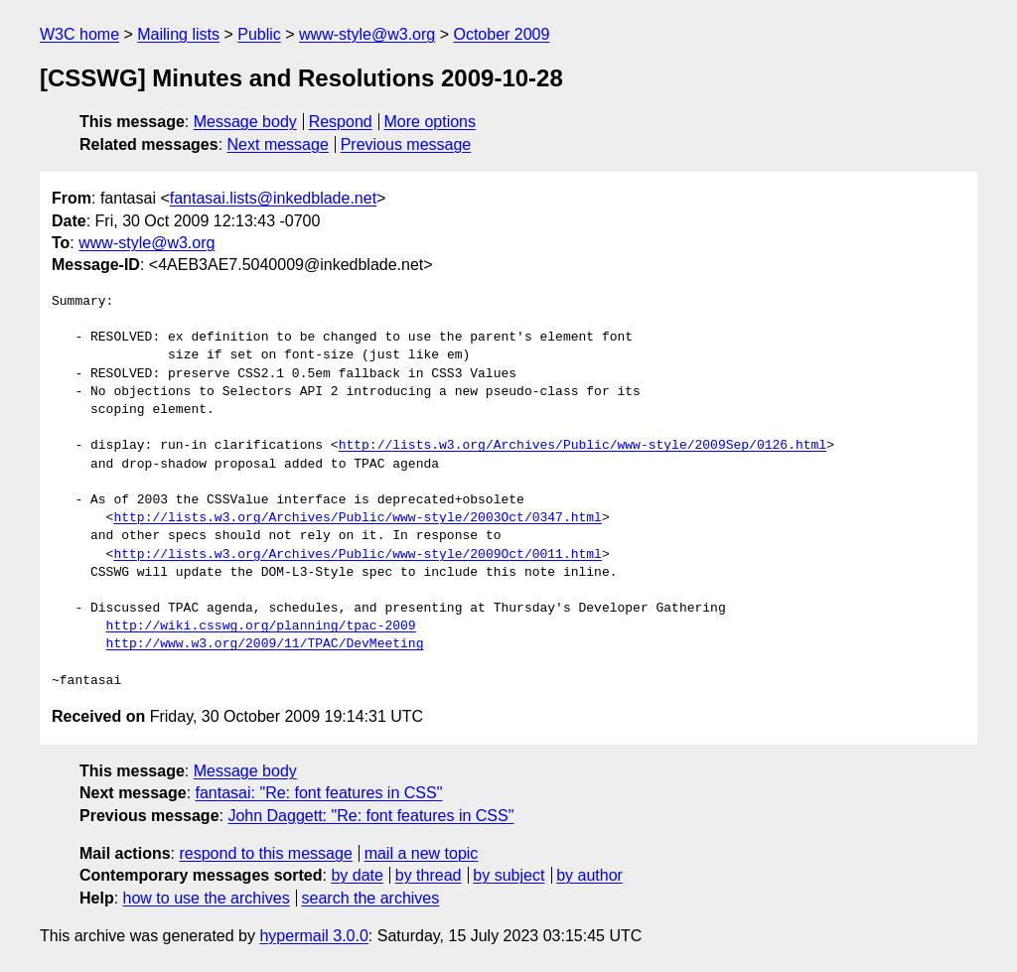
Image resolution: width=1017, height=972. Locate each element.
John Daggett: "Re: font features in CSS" (370, 815)
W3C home (79, 34)
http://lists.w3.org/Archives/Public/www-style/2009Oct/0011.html (357, 555)
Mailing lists (178, 34)
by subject (508, 875)
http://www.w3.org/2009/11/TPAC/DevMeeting (265, 644)
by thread (428, 875)
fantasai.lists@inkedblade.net (273, 198)
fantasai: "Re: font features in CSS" (319, 792)
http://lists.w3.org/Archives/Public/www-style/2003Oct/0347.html (357, 518)
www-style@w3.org (367, 34)
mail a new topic (421, 853)
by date (356, 875)
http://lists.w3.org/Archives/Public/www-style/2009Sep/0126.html (582, 446)
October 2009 (501, 34)
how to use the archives (206, 898)
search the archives (371, 898)
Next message (278, 144)
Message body (245, 121)
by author (589, 875)
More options (430, 121)
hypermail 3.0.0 (313, 935)
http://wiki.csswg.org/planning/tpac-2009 (261, 626)
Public (259, 34)
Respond (340, 121)
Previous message (406, 144)
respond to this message (265, 853)
